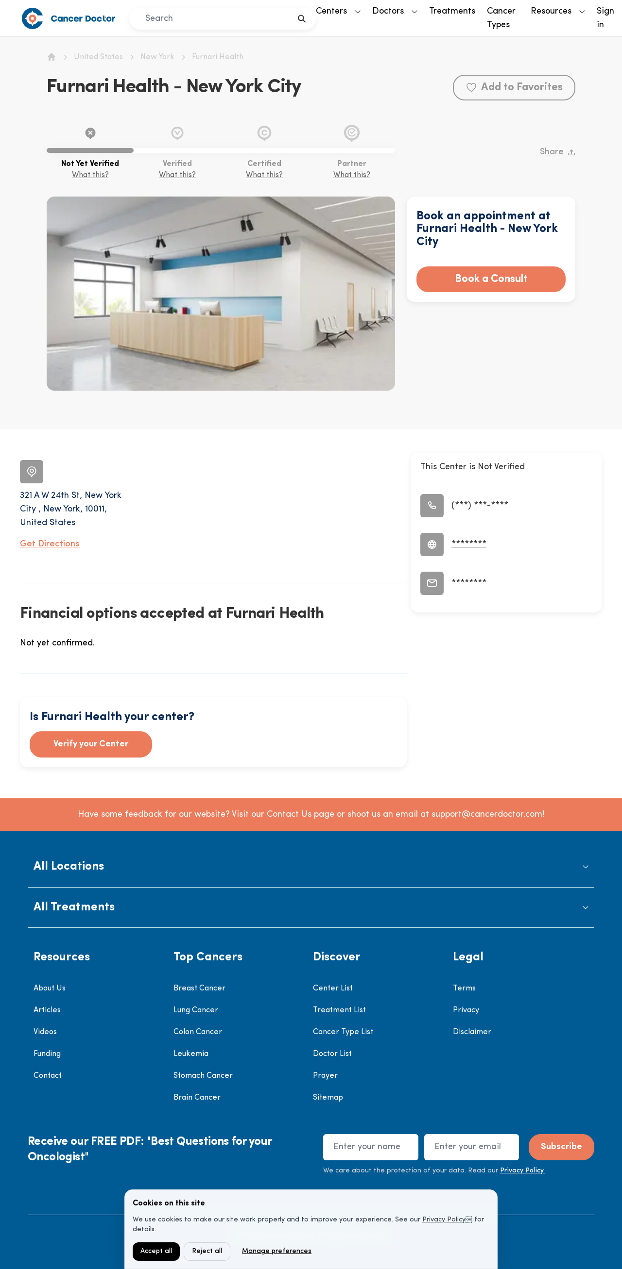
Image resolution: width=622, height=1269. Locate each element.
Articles (47, 1010)
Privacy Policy (444, 1219)
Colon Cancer (197, 1032)
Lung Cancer (195, 1010)
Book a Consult (491, 279)
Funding (47, 1054)
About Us (50, 988)
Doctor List (332, 1054)
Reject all (207, 1251)
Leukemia (190, 1054)
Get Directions (50, 544)
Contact (48, 1076)
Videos (45, 1032)
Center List (333, 988)
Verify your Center (90, 744)
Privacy (466, 1010)
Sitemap (328, 1098)
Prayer (325, 1076)
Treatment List (339, 1010)
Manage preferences (276, 1251)
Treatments (452, 11)
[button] (311, 867)
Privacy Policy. (522, 1170)
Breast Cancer (199, 988)
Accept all (156, 1251)
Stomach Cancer (203, 1076)
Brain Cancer (197, 1098)
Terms (464, 988)
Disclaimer (472, 1032)
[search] (302, 19)
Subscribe (561, 1147)
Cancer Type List (343, 1032)
